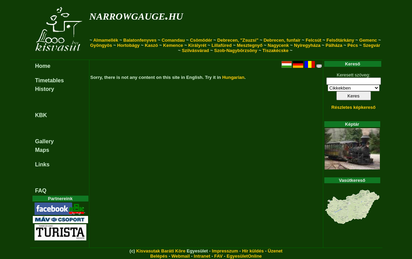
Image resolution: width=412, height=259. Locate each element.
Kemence (173, 45)
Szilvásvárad (195, 50)
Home (42, 66)
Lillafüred (222, 45)
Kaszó (151, 45)
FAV (218, 256)
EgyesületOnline (244, 256)
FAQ (41, 191)
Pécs (352, 45)
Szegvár (371, 45)
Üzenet (275, 250)
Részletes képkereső (354, 107)
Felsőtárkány (340, 40)
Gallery (44, 141)
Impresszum (225, 250)
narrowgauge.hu (136, 15)
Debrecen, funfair (282, 40)
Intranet (202, 256)
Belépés (158, 256)
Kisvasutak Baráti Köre (160, 250)
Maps (42, 150)
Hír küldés (253, 250)
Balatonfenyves (139, 40)
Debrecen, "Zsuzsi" (237, 40)
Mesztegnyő (249, 45)
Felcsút (314, 40)
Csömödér (201, 40)
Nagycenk (278, 45)
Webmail (180, 256)
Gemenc (368, 40)
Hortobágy (128, 45)
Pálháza (334, 45)
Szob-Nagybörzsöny (235, 50)
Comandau (173, 40)
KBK (41, 115)
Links (42, 164)
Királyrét (197, 45)
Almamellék (105, 40)
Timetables (49, 80)
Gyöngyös (101, 45)
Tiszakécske (275, 50)
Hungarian (233, 77)
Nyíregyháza (307, 45)
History (44, 89)
